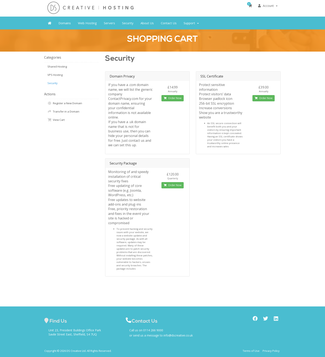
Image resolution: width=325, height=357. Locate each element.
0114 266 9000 (153, 330)
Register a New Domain (64, 103)
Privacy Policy (271, 351)
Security (52, 83)
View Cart (56, 119)
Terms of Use (251, 351)
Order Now (172, 98)
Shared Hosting (57, 66)
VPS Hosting (55, 75)
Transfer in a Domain (63, 111)
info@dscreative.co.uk (178, 335)
